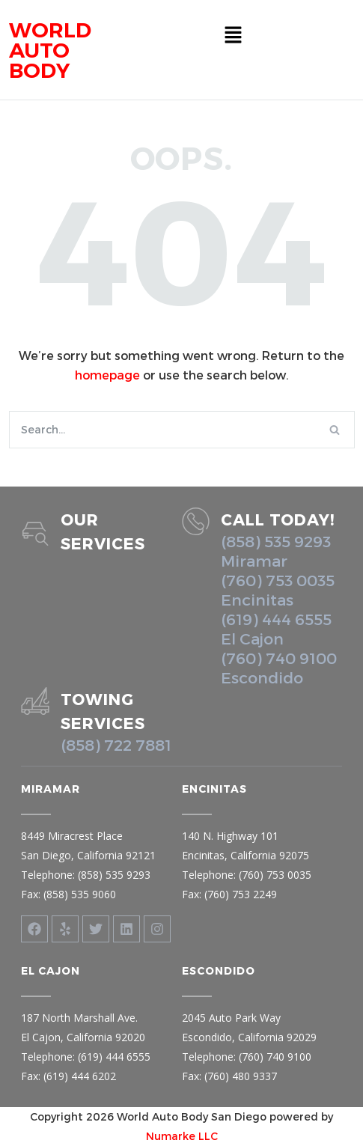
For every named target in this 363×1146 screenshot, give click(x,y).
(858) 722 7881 (116, 744)
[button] (233, 35)
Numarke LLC (182, 1136)
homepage (107, 375)
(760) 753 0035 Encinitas (278, 589)
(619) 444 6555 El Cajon (276, 628)
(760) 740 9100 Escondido (279, 667)
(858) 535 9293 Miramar (276, 550)
